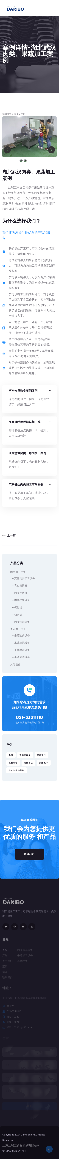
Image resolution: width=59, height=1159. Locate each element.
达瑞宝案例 (25, 755)
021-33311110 (29, 717)
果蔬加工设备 (18, 628)
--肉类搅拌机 (18, 592)
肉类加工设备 (18, 571)
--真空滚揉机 (18, 585)
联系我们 (29, 854)
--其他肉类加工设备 (22, 578)
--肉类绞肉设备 (20, 599)
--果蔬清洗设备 (20, 642)
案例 (23, 114)
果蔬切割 (13, 763)
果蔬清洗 (41, 755)
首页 (5, 41)
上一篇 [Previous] (9, 535)
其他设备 (15, 664)
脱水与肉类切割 (17, 770)
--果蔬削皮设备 (20, 635)
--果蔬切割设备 (20, 657)
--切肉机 (16, 614)
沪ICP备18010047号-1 (14, 1150)
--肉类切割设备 (20, 621)
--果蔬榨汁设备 (20, 649)
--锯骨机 (16, 607)
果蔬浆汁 (43, 763)
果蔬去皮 (28, 763)
